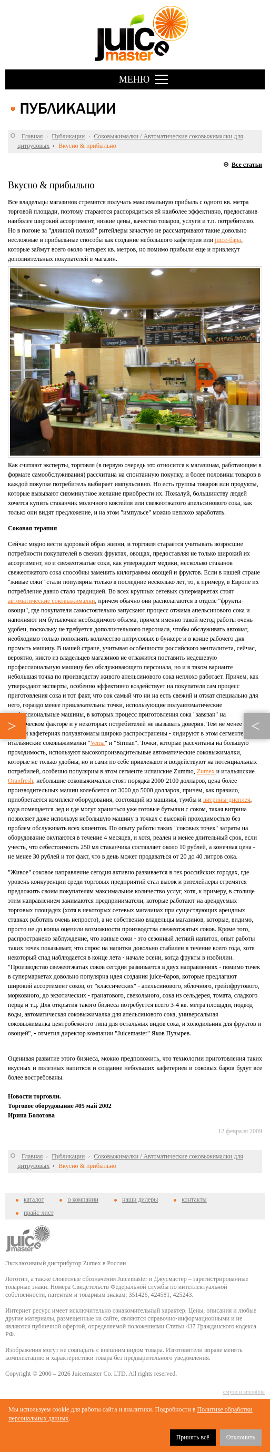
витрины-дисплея (227, 799)
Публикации (68, 136)
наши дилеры (140, 1199)
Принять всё (192, 1437)
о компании (82, 1199)
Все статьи (247, 164)
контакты (194, 1199)
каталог (34, 1199)
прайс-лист (38, 1212)
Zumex (206, 771)
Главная (32, 136)
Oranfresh (20, 780)
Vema (98, 743)
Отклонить (240, 1437)
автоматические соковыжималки (51, 600)
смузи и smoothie (244, 1391)
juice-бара (228, 240)
